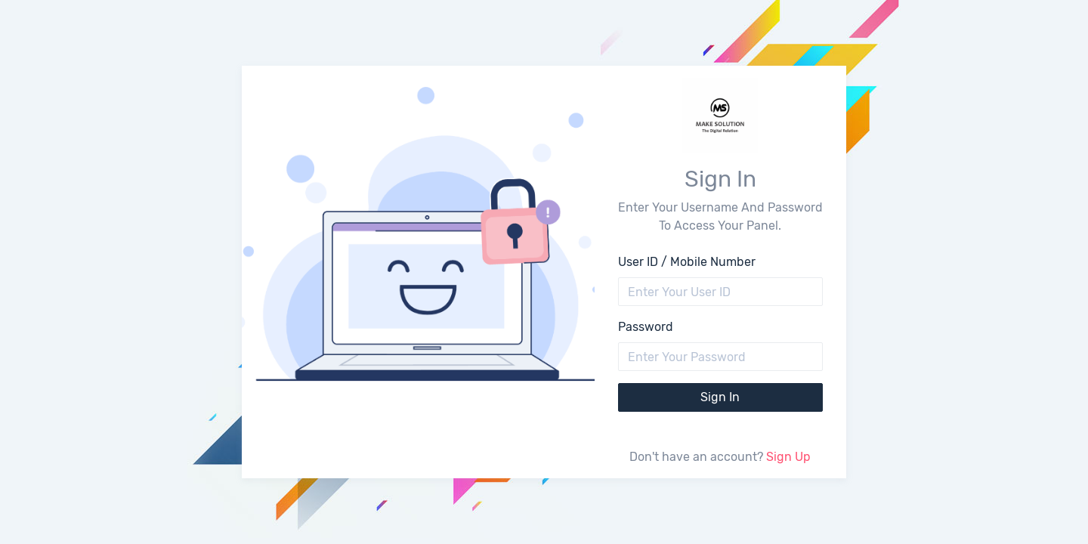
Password (645, 327)
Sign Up (788, 457)
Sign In (720, 397)
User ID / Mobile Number (687, 262)
